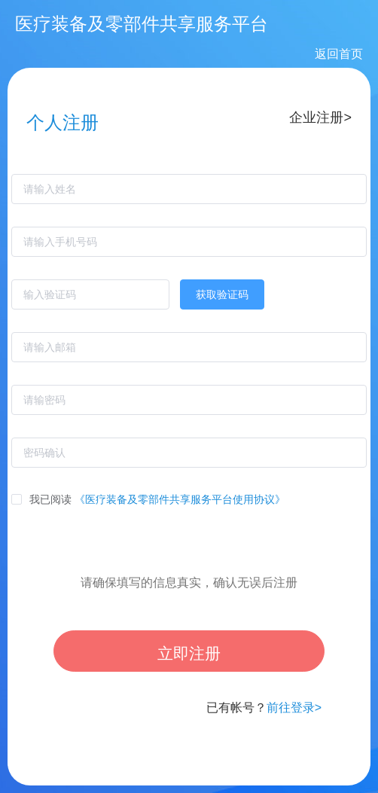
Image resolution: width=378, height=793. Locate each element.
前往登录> (294, 707)
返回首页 (339, 53)
